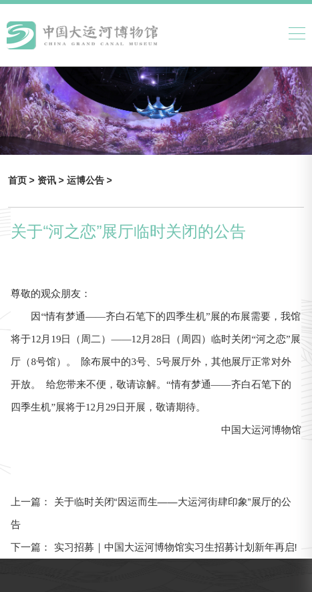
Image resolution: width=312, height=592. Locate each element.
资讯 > (52, 180)
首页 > (22, 180)
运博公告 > (89, 180)
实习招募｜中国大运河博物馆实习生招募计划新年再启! (174, 547)
